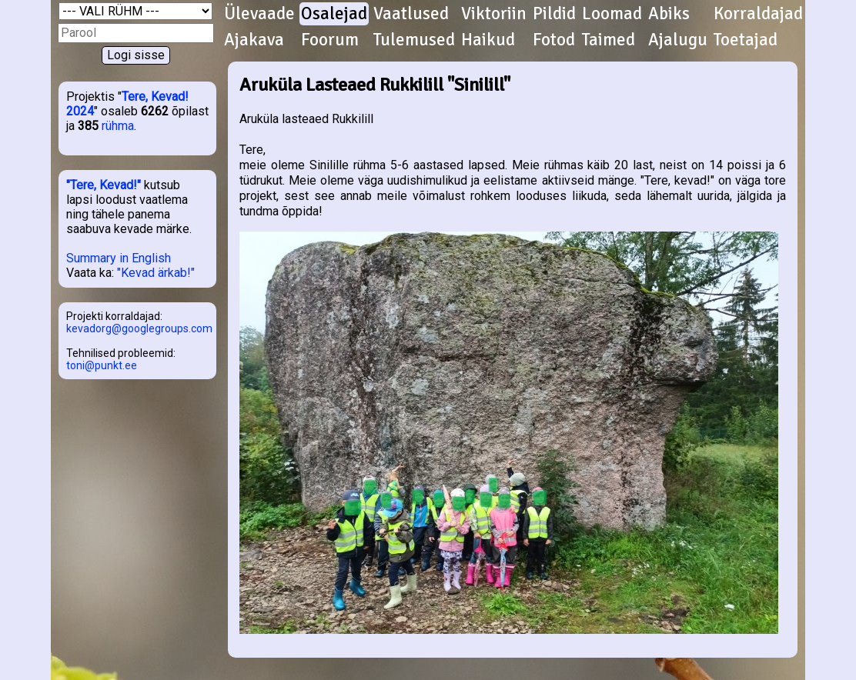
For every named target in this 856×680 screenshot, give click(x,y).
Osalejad (334, 14)
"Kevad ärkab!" (156, 272)
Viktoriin (494, 14)
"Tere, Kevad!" (103, 185)
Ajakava (254, 40)
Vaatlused (411, 14)
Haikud (488, 40)
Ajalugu (677, 40)
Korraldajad (758, 14)
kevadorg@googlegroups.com (139, 328)
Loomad (612, 14)
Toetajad (745, 40)
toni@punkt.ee (101, 365)
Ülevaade (259, 14)
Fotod (554, 40)
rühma (118, 125)
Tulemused (414, 40)
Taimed (608, 40)
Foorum (330, 40)
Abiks (669, 14)
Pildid (554, 14)
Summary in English (118, 258)
